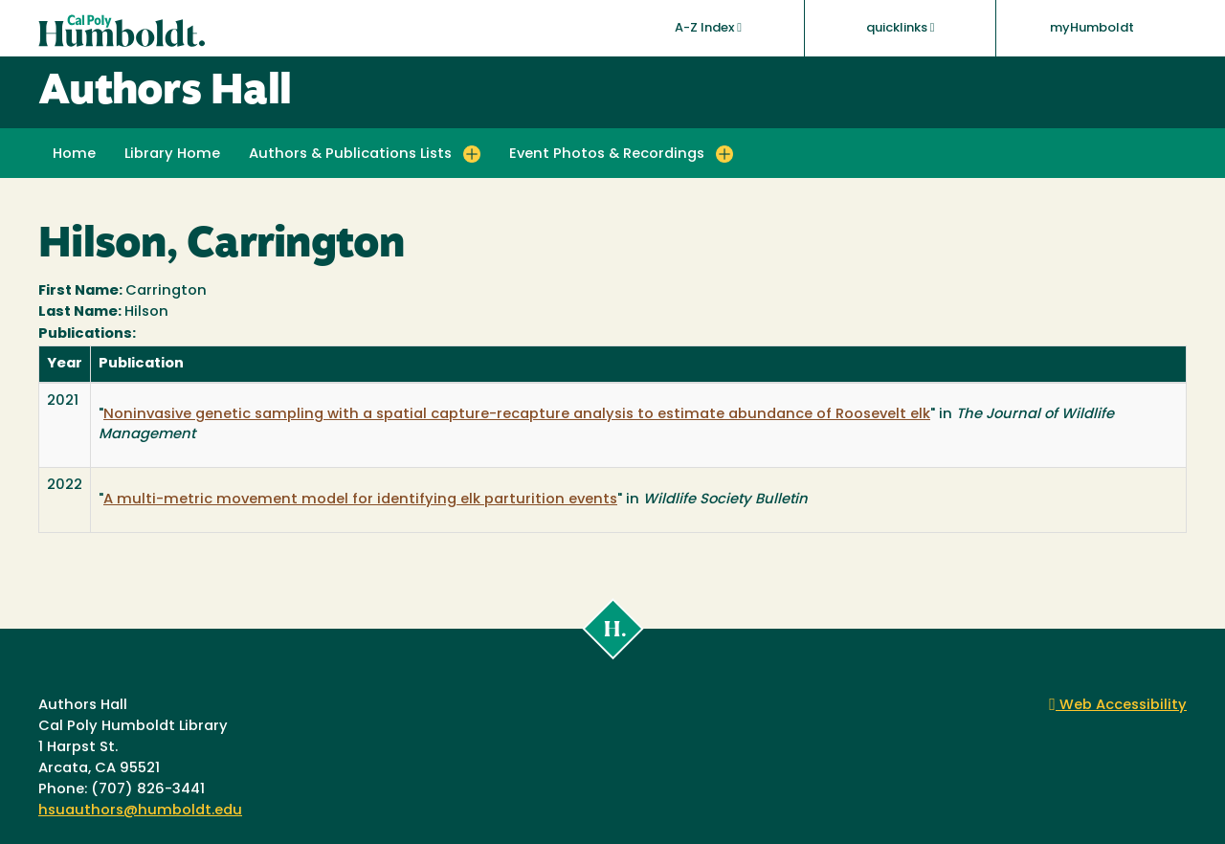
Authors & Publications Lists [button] (350, 154)
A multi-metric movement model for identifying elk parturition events (360, 500)
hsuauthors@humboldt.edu (140, 811)
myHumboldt (1092, 28)
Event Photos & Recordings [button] (606, 154)
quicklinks (900, 27)
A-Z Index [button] (708, 27)
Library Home (172, 154)
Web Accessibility (1118, 706)
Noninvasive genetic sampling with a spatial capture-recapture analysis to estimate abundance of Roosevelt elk (516, 415)
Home (74, 154)
